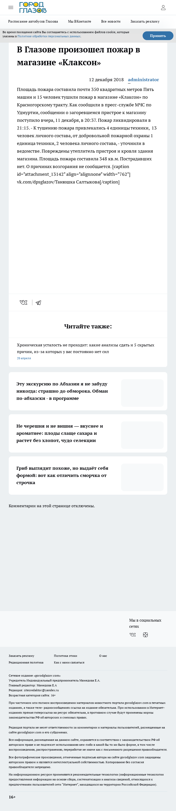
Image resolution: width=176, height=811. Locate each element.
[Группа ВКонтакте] (132, 635)
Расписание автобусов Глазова (33, 21)
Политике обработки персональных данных (48, 36)
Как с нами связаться (69, 662)
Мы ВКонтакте (79, 21)
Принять (158, 35)
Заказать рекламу (145, 21)
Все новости (111, 21)
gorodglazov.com (137, 703)
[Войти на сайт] (163, 7)
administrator (143, 79)
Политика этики (65, 656)
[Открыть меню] (11, 7)
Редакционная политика (26, 662)
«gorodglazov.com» (47, 675)
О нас (103, 656)
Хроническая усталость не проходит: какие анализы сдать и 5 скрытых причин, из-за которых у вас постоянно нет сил (88, 352)
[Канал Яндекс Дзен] (145, 635)
